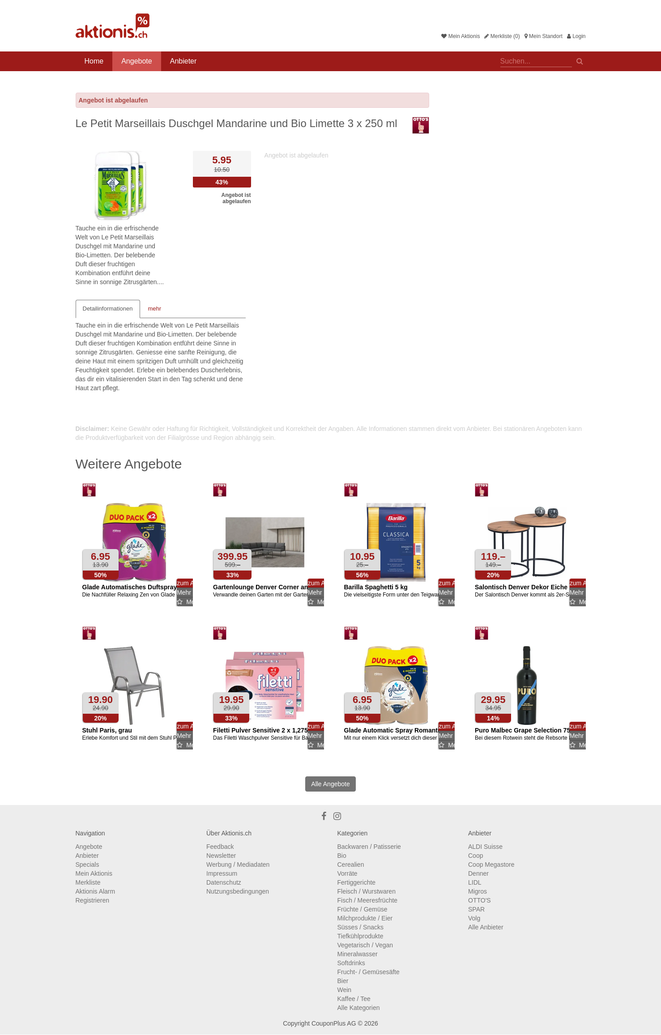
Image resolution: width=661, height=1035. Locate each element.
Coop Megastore (491, 864)
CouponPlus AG (333, 1023)
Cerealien (350, 864)
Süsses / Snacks (360, 927)
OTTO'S (479, 900)
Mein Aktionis (460, 36)
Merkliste (88, 882)
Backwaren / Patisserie (369, 846)
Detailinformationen (108, 308)
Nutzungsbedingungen (237, 891)
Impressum (221, 873)
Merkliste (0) (502, 36)
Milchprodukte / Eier (365, 918)
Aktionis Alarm (95, 891)
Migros (477, 891)
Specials (87, 864)
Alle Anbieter (485, 927)
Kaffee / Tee (354, 998)
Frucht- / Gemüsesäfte (368, 971)
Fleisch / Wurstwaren (366, 891)
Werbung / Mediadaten (237, 864)
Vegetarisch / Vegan (365, 945)
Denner (478, 873)
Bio (341, 855)
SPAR (476, 909)
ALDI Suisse (485, 846)
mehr (155, 308)
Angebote (136, 61)
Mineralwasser (357, 954)
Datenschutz (223, 882)
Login (576, 36)
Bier (343, 980)
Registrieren (92, 900)
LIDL (475, 882)
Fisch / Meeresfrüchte (367, 900)
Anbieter (183, 61)
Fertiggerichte (356, 882)
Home (94, 61)
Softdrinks (351, 963)
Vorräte (347, 873)
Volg (474, 918)
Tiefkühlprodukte (360, 936)
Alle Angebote (330, 784)
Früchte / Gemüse (362, 909)
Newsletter (221, 855)
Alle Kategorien (358, 1007)
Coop (475, 855)
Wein (344, 989)
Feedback (220, 846)
